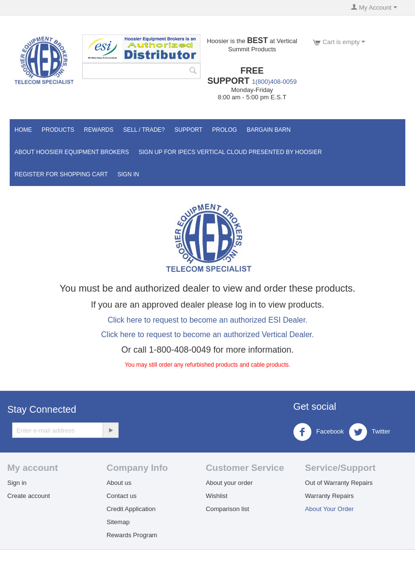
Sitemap (118, 522)
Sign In (128, 174)
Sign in (17, 482)
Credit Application (131, 509)
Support (188, 129)
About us (119, 482)
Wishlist (217, 495)
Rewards (98, 129)
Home (23, 129)
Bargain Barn (268, 129)
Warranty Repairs (329, 495)
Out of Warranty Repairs (339, 482)
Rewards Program (132, 535)
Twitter (369, 432)
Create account (28, 495)
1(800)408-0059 (274, 81)
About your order (229, 482)
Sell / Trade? (144, 129)
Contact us (122, 495)
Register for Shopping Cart (61, 174)
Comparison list (227, 509)
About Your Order (329, 509)
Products (58, 129)
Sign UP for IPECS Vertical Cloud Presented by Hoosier (230, 152)
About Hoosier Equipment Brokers (72, 152)
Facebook (318, 432)
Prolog (224, 129)
